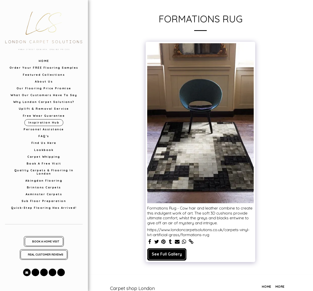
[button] (27, 272)
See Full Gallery (167, 254)
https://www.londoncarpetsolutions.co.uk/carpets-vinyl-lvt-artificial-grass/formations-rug (198, 232)
